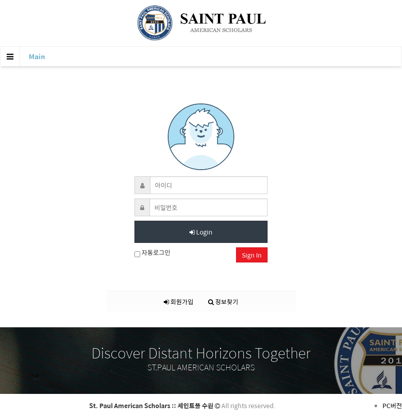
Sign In (252, 255)
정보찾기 (223, 301)
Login (201, 232)
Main (37, 56)
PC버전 (392, 405)
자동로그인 (152, 252)
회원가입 (178, 301)
